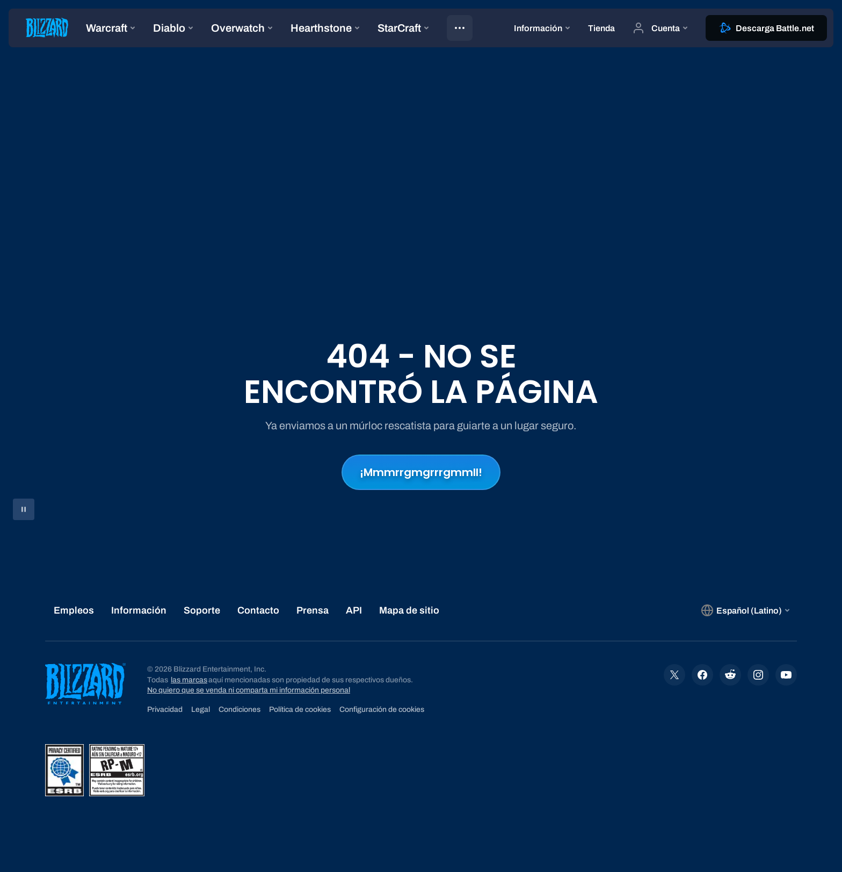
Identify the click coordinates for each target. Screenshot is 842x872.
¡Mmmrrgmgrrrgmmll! (421, 472)
